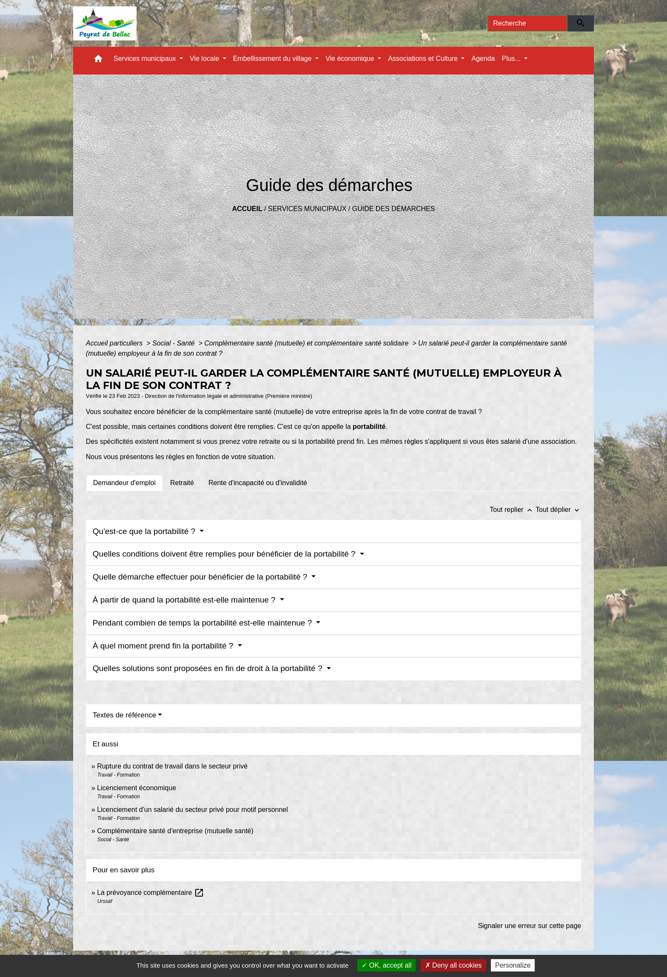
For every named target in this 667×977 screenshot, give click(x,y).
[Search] (527, 23)
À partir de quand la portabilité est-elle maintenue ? (185, 599)
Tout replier (513, 509)
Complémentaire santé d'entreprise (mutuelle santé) (175, 830)
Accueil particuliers (115, 343)
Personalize (513, 965)
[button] (98, 60)
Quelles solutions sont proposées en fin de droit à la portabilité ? (209, 668)
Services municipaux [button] (146, 58)
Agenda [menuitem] (483, 58)
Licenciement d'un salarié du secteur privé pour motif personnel (192, 809)
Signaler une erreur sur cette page (529, 925)
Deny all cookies (453, 965)
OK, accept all (386, 965)
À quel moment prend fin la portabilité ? (164, 645)
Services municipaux (307, 208)
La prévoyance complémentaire (150, 892)
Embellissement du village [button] (273, 58)
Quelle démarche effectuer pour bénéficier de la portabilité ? (201, 576)
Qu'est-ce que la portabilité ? (145, 531)
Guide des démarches (393, 208)
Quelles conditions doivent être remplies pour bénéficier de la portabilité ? (225, 553)
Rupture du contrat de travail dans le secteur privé (172, 766)
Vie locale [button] (205, 58)
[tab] (124, 483)
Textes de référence (124, 715)
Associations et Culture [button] (423, 58)
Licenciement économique (136, 787)
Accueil (247, 208)
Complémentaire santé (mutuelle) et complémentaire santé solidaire (307, 343)
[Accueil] (105, 23)
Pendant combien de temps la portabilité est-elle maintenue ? (203, 622)
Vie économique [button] (350, 58)
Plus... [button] (512, 58)
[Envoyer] (580, 23)
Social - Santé (174, 343)
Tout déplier (558, 509)
